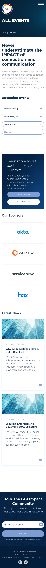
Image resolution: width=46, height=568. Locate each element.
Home (4, 33)
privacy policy (37, 539)
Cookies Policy (36, 557)
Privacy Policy (7, 557)
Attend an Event (24, 202)
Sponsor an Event (23, 194)
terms (28, 539)
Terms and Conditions (21, 557)
